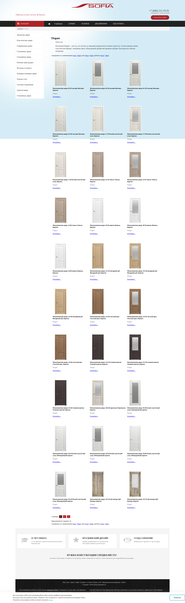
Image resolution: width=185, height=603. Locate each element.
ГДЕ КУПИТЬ (118, 24)
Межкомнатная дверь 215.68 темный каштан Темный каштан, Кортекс (68, 409)
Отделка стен (22, 79)
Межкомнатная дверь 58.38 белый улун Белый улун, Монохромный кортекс (143, 409)
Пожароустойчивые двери (27, 74)
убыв (78, 55)
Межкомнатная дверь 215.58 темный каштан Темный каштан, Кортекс (143, 363)
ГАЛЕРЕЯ (85, 24)
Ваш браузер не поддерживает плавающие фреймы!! (91, 569)
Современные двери (24, 46)
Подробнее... (57, 97)
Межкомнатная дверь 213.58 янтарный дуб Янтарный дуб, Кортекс (142, 272)
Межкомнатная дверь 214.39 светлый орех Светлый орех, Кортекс (104, 317)
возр (74, 55)
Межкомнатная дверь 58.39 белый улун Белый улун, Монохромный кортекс (69, 454)
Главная (19, 29)
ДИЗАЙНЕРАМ (101, 24)
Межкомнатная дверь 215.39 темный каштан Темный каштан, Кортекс (105, 363)
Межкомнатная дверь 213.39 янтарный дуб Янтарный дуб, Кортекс (105, 272)
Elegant (26, 29)
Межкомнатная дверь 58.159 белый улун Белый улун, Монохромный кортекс (69, 500)
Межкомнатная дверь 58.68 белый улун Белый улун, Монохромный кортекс (143, 454)
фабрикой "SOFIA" (52, 590)
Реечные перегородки (25, 63)
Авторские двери (23, 35)
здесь (51, 600)
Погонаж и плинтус (24, 68)
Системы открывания (25, 85)
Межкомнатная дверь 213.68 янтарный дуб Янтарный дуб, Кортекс (68, 317)
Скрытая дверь (22, 90)
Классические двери (24, 40)
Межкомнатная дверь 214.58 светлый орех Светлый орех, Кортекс (142, 317)
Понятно (177, 597)
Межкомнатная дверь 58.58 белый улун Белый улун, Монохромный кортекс (106, 454)
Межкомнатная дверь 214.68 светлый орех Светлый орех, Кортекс (67, 363)
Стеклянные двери (24, 51)
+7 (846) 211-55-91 (159, 10)
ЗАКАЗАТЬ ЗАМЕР (160, 17)
